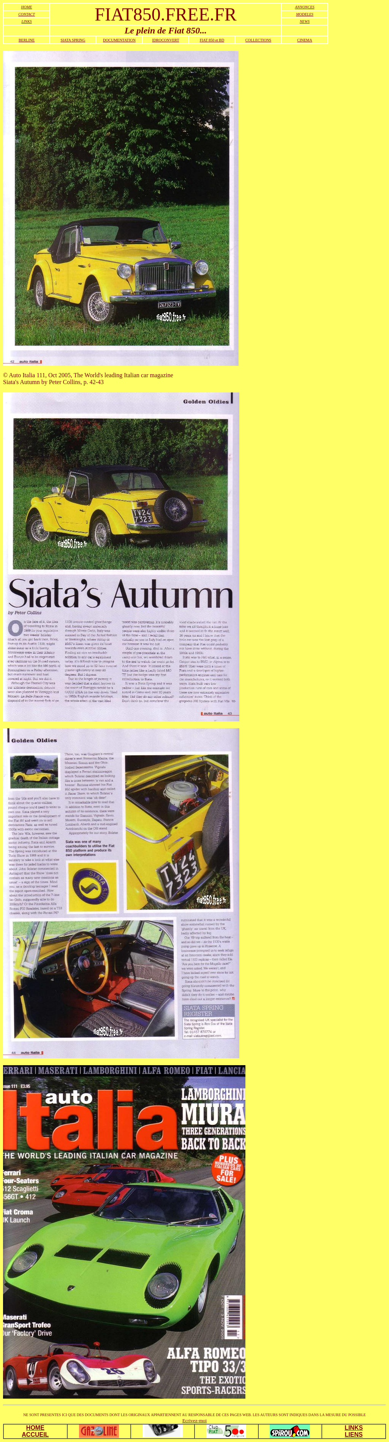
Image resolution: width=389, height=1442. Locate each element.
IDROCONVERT (165, 40)
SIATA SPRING (72, 40)
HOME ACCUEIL (35, 1431)
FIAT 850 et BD (212, 40)
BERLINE (27, 40)
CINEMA (304, 40)
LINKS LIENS (354, 1431)
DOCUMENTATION (119, 40)
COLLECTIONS (258, 40)
